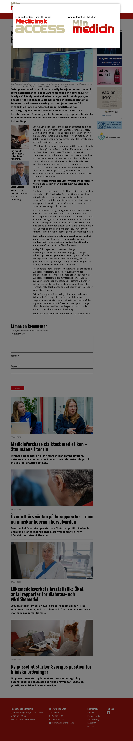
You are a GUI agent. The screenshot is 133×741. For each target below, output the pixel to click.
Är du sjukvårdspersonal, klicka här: (40, 24)
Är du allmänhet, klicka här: (93, 25)
